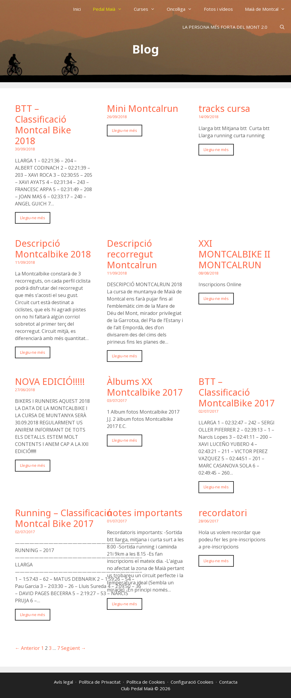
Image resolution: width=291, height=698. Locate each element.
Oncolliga (182, 9)
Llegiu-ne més (32, 217)
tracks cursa (224, 108)
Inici (77, 9)
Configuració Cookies (192, 682)
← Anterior (27, 648)
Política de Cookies (145, 682)
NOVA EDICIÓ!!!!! (50, 381)
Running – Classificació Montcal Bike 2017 (63, 518)
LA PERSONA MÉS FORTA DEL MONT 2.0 (224, 27)
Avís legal (63, 682)
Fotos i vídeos (218, 9)
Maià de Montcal (268, 9)
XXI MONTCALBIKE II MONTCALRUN (234, 254)
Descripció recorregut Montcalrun (132, 254)
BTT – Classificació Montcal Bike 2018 (43, 124)
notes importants (144, 513)
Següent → (73, 648)
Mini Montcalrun (142, 108)
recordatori (222, 513)
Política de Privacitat (100, 682)
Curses (147, 9)
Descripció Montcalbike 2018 (53, 248)
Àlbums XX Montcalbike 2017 (145, 386)
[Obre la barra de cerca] (282, 27)
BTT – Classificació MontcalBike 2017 (236, 392)
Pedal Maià (110, 9)
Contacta (228, 682)
